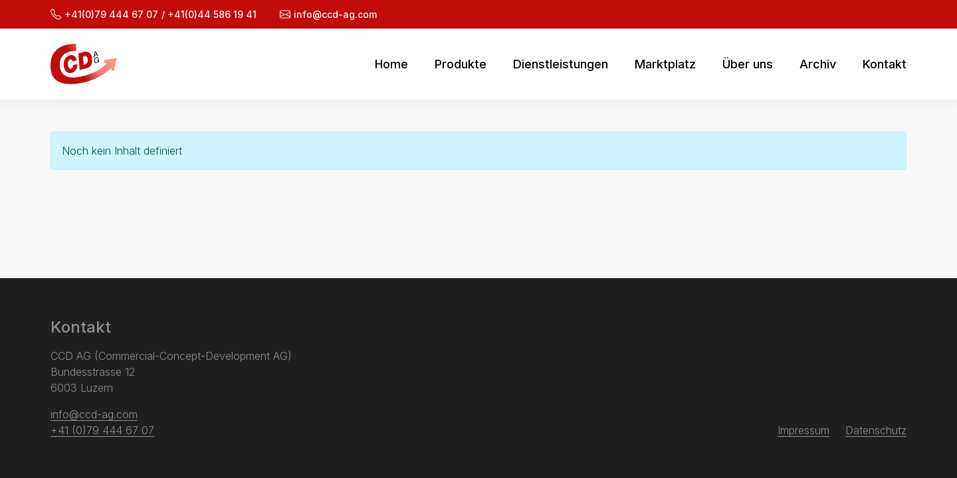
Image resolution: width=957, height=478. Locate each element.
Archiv (817, 64)
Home (391, 64)
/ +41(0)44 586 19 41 (209, 14)
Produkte (460, 64)
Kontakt (884, 64)
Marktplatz (665, 64)
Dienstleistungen (560, 64)
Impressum (803, 430)
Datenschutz (875, 430)
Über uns (747, 64)
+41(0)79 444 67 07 (104, 14)
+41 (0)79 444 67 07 (102, 430)
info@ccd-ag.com (328, 14)
